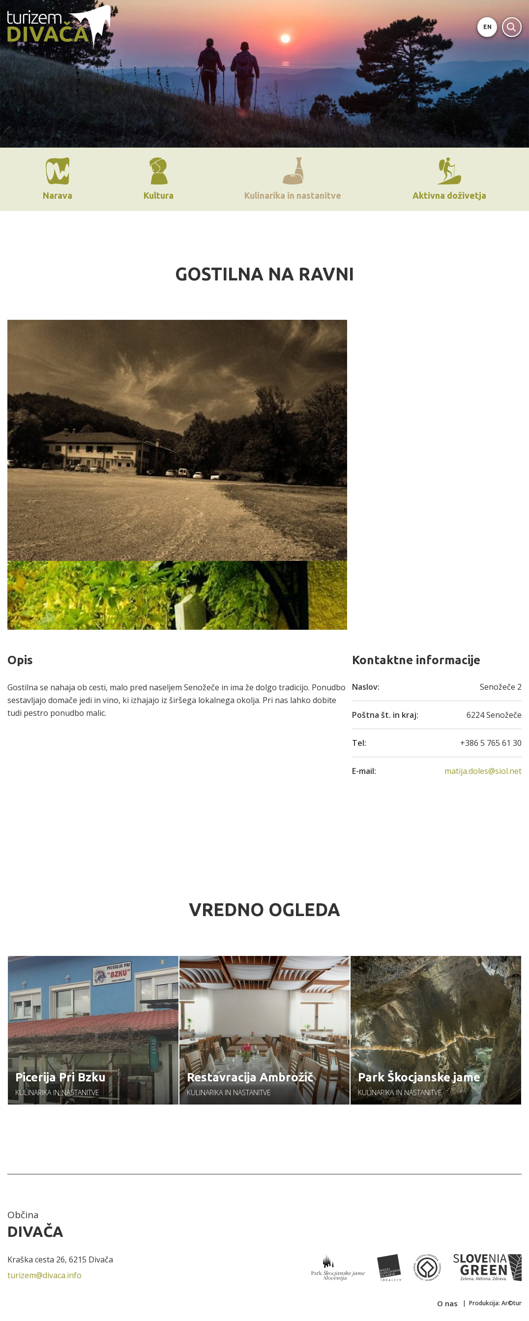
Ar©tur (511, 1306)
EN (487, 27)
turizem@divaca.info (44, 1278)
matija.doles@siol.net (483, 771)
